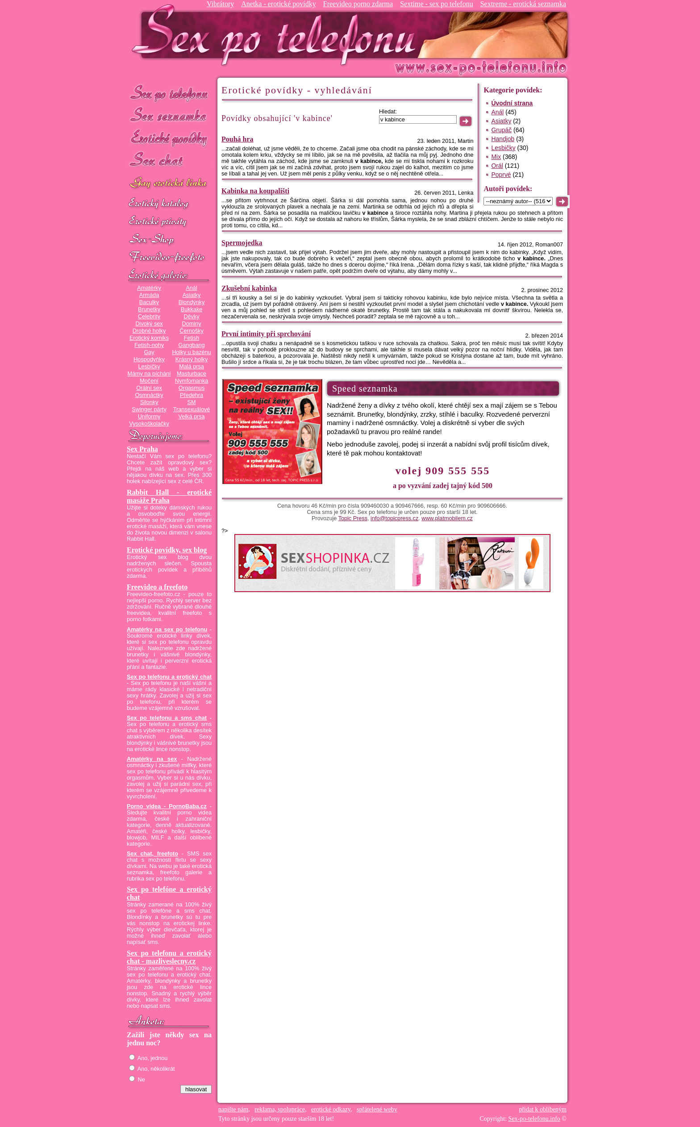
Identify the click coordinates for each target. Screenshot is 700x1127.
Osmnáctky (149, 395)
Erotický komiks (149, 338)
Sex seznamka (169, 115)
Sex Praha (142, 449)
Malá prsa (191, 366)
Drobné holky (149, 331)
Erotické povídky (169, 138)
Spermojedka (241, 242)
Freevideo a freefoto (157, 587)
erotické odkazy (330, 1109)
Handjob (502, 138)
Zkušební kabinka (249, 288)
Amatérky (149, 288)
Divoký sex (148, 324)
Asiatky (192, 295)
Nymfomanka (191, 381)
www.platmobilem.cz (447, 518)
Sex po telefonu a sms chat (167, 718)
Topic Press (352, 518)
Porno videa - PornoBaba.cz (167, 806)
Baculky (149, 302)
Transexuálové (191, 409)
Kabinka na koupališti (255, 191)
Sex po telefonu (169, 92)
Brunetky (149, 309)
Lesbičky (149, 366)
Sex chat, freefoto (152, 854)
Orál (497, 165)
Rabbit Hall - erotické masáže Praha (169, 496)
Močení (149, 381)
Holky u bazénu (191, 352)
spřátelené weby (377, 1109)
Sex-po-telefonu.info (534, 1118)
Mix (496, 156)
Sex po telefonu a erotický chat (169, 677)
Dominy (191, 324)
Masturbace (191, 374)
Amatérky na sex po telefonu (167, 629)
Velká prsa (191, 416)
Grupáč (501, 130)
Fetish (191, 338)
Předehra (191, 395)
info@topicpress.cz (394, 518)
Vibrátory (220, 4)
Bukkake (192, 309)
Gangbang (191, 345)
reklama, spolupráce (279, 1109)
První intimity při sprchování (266, 334)
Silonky (149, 402)
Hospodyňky (149, 359)
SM (192, 402)
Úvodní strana (512, 103)
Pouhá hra (237, 139)
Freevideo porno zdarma (358, 4)
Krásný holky (191, 359)
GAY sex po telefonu (169, 183)
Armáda (149, 295)
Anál (191, 288)
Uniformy (149, 416)
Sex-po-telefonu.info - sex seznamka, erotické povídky (277, 34)
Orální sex (149, 388)
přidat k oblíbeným (543, 1109)
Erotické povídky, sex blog (167, 550)
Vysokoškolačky (149, 424)
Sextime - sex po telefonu (436, 4)
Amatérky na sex (152, 759)
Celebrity (149, 316)
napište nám (233, 1109)
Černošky (191, 331)
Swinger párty (149, 409)
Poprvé (501, 174)
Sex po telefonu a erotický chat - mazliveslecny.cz (169, 957)
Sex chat (169, 161)
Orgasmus (191, 388)
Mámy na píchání (149, 374)
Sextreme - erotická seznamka (523, 4)
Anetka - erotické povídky (278, 4)
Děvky (191, 316)
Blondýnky (191, 302)
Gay (149, 352)
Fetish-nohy (149, 345)
